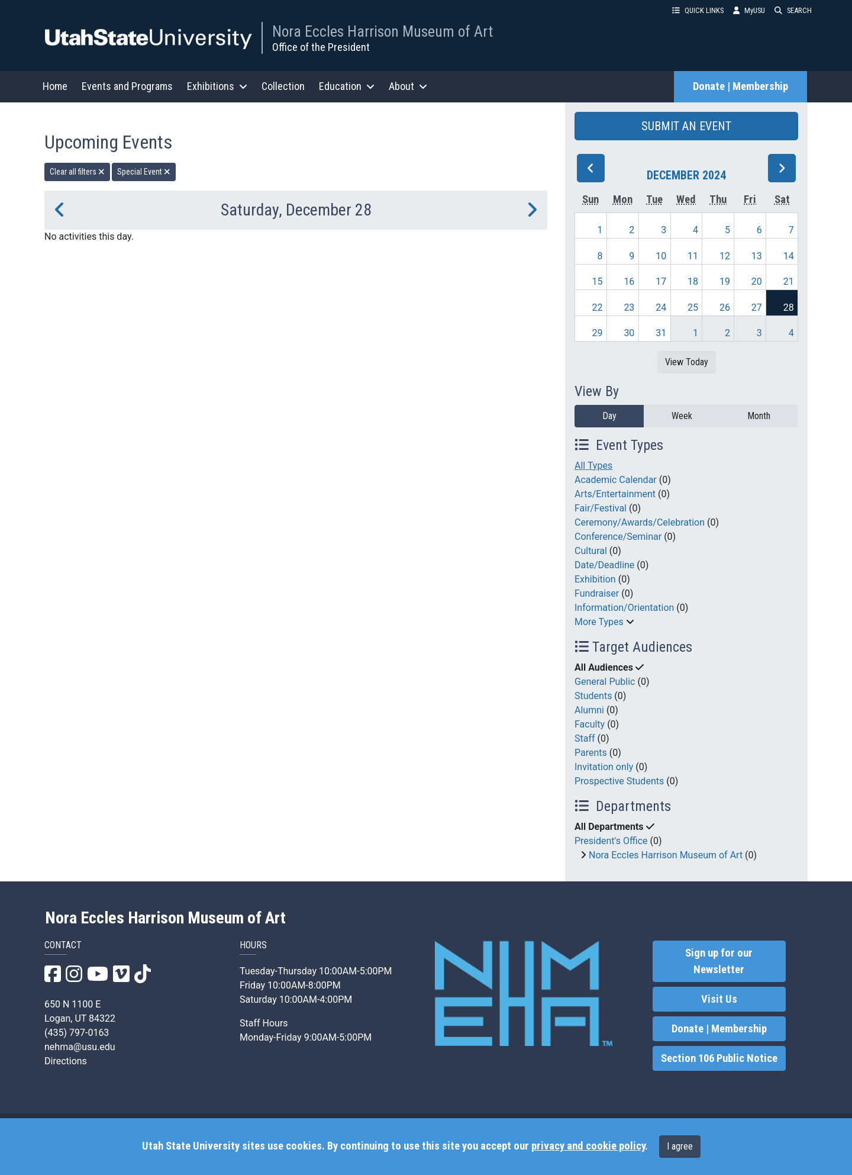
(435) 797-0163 (76, 1032)
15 (597, 281)
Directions (65, 1061)
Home (55, 86)
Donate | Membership (740, 86)
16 (629, 281)
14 (788, 256)
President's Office (611, 840)
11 (693, 256)
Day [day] (609, 415)
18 (693, 281)
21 (788, 281)
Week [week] (682, 415)
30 (629, 333)
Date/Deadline (604, 565)
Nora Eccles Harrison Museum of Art (382, 31)
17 (661, 281)
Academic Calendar (616, 479)
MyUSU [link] (749, 10)
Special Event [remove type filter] (143, 171)
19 (724, 281)
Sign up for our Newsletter (719, 961)
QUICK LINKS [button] (698, 10)
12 (724, 256)
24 (661, 307)
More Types (599, 621)
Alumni (589, 710)
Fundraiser (597, 593)
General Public (605, 681)
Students (593, 695)
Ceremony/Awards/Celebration (640, 522)
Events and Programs (127, 86)
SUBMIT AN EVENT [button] (686, 126)
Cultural (591, 550)
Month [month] (758, 415)
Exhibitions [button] (217, 86)
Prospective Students (619, 781)
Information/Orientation (624, 607)
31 (661, 333)
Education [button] (347, 86)
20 (756, 281)
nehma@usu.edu (79, 1046)
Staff (585, 738)
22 (597, 307)
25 (693, 307)
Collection (283, 86)
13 (756, 256)
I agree (680, 1146)
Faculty (590, 724)
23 (629, 307)
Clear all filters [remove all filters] (77, 171)
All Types (593, 465)
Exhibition (595, 579)
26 (724, 307)
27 (756, 307)
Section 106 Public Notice (719, 1058)
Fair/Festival (601, 508)
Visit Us (719, 999)
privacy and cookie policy (588, 1146)
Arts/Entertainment (615, 494)
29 (597, 333)
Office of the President (321, 47)
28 (788, 307)
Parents (591, 752)
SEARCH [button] (793, 10)
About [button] (408, 86)
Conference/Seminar (618, 536)
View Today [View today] (686, 362)
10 (661, 256)
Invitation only (604, 766)
